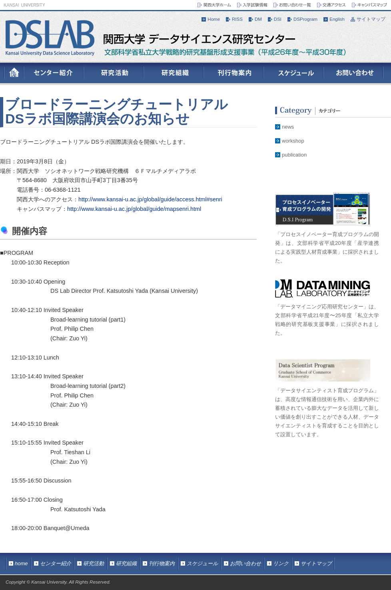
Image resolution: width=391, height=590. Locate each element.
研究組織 (126, 563)
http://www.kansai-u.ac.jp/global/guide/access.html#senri (150, 199)
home (21, 563)
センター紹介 (55, 563)
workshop (293, 141)
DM (258, 19)
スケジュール (202, 563)
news (288, 127)
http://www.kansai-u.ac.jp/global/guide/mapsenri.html (134, 209)
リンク (281, 563)
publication (294, 155)
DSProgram (305, 19)
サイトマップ (371, 19)
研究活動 (93, 563)
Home (213, 19)
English (337, 19)
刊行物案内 (162, 563)
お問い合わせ (245, 563)
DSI (277, 19)
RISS (237, 19)
